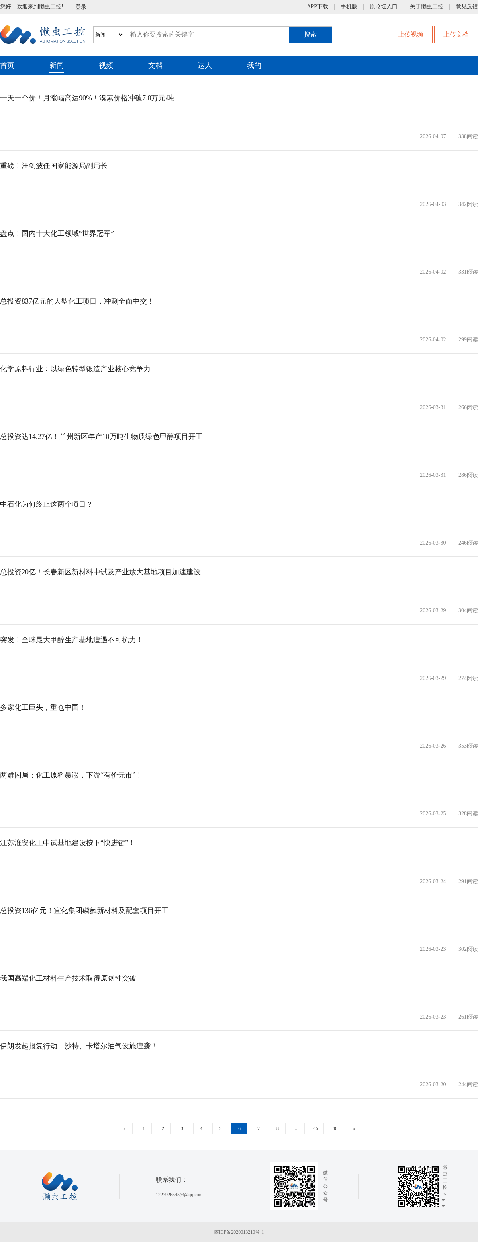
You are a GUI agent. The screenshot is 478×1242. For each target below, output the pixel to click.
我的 (254, 65)
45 (315, 1128)
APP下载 (317, 7)
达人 (205, 65)
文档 (155, 65)
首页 (7, 65)
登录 (80, 7)
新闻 (56, 65)
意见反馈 (467, 7)
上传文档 (456, 34)
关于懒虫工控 (426, 7)
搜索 (310, 34)
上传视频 (410, 34)
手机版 (349, 7)
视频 (106, 65)
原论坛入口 (384, 7)
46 (335, 1128)
